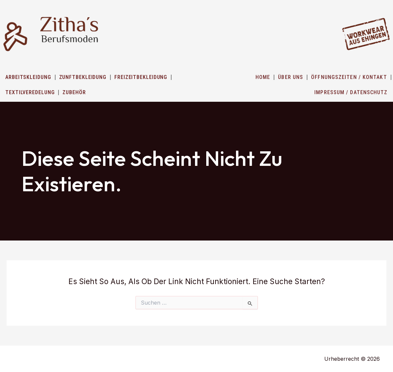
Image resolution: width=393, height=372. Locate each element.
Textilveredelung (30, 92)
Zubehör (74, 92)
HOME (262, 77)
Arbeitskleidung (28, 77)
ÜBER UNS (290, 77)
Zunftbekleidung (83, 77)
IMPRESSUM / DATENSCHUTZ (350, 92)
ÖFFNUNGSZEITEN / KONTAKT (349, 77)
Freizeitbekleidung (140, 77)
